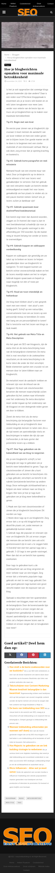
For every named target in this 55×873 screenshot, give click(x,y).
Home (3, 3)
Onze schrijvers (29, 866)
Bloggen (7, 65)
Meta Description (34, 798)
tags (19, 803)
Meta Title (10, 803)
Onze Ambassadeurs (39, 4)
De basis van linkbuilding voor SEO (27, 708)
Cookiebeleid (25, 3)
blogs (21, 798)
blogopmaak (10, 798)
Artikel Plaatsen (13, 4)
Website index (43, 866)
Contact (50, 3)
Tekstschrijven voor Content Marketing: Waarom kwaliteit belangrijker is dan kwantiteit (29, 689)
